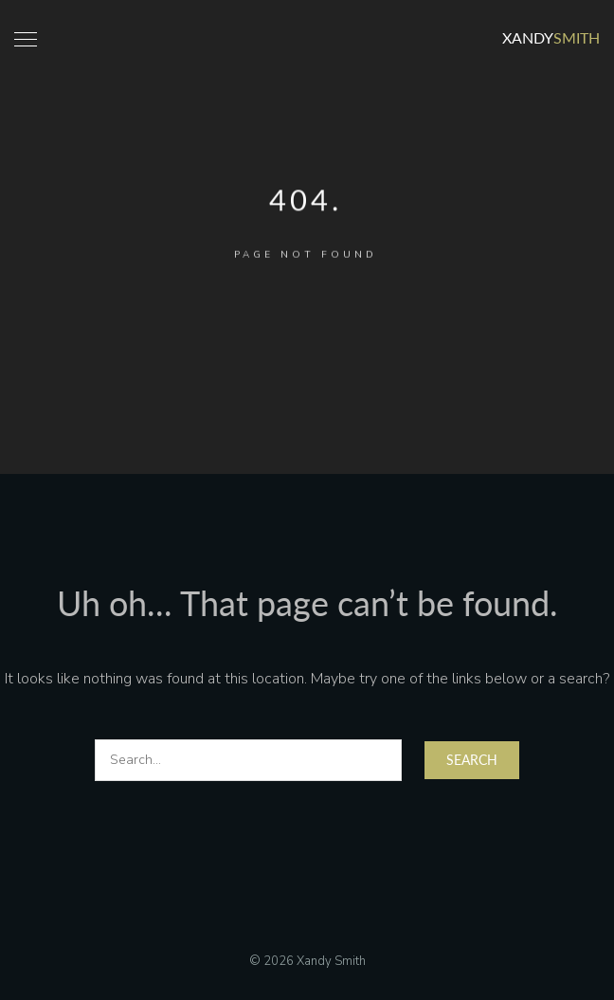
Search (471, 760)
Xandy (551, 37)
